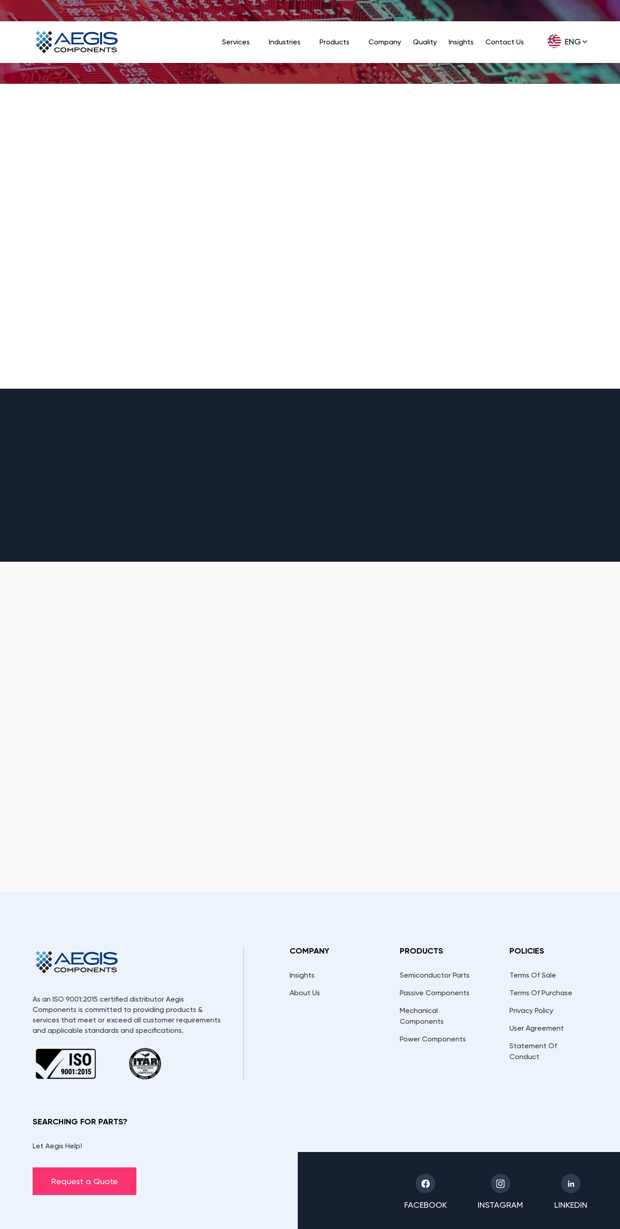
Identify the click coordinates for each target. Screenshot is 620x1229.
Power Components (433, 1039)
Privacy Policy (531, 1010)
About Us (305, 992)
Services (236, 42)
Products (334, 42)
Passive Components (435, 992)
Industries (284, 42)
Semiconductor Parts (435, 975)
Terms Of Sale (532, 975)
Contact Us (504, 42)
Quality (425, 42)
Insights (461, 42)
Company (384, 42)
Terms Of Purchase (540, 992)
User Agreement (536, 1028)
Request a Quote (84, 1181)
